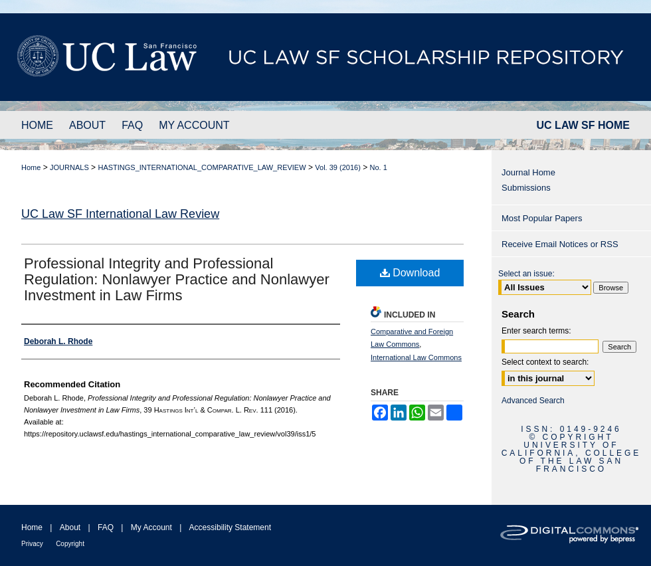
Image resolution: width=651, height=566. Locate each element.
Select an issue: (526, 273)
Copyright (70, 543)
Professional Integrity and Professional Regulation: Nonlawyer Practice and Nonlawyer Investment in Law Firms (176, 279)
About (70, 527)
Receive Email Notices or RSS (560, 244)
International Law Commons (416, 357)
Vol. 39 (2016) (338, 167)
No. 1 (378, 167)
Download (410, 272)
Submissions (526, 188)
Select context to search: (545, 362)
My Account (151, 527)
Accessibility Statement (230, 527)
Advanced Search (533, 400)
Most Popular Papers (542, 218)
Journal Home (528, 172)
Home (31, 167)
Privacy (32, 543)
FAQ (106, 527)
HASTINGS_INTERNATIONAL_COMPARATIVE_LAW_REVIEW (202, 167)
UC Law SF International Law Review (120, 214)
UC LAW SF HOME (583, 125)
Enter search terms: (536, 330)
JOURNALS (69, 167)
